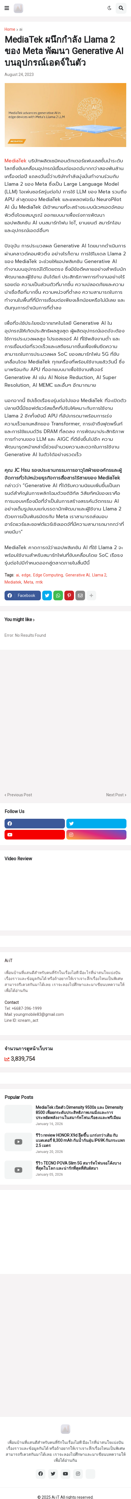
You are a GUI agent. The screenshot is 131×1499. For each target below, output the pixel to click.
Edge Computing (48, 575)
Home (10, 29)
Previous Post (19, 795)
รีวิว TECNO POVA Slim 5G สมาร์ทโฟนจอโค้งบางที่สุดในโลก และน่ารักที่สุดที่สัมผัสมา (78, 1166)
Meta (28, 582)
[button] (7, 8)
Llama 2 (99, 575)
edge (26, 575)
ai (20, 29)
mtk (39, 582)
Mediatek (13, 582)
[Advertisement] (65, 720)
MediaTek (16, 160)
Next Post (115, 795)
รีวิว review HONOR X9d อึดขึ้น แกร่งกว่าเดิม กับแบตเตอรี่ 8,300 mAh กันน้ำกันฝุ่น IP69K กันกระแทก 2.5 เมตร (80, 1140)
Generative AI (78, 575)
